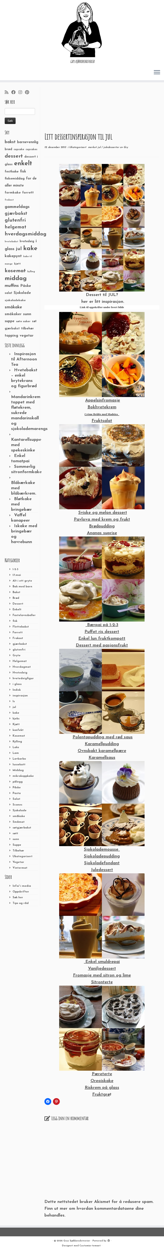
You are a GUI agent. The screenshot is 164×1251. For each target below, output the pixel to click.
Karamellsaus (102, 758)
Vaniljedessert (102, 968)
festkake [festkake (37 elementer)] (12, 171)
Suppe (17, 845)
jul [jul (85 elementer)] (19, 249)
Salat (16, 799)
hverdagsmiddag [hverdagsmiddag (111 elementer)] (25, 234)
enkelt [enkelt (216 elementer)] (23, 164)
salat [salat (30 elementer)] (8, 293)
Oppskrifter (21, 891)
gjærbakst (20, 644)
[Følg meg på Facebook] (14, 92)
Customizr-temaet (90, 1246)
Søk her (18, 897)
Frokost (18, 638)
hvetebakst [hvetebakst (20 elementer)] (11, 242)
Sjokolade (19, 810)
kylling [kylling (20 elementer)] (31, 271)
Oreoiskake (102, 1081)
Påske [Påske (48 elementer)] (25, 286)
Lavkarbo (19, 758)
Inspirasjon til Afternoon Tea (24, 359)
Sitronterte (102, 982)
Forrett (18, 632)
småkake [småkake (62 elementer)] (13, 307)
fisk (15, 621)
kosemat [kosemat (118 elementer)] (15, 270)
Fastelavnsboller (24, 615)
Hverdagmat (22, 667)
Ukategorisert (22, 856)
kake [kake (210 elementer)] (30, 248)
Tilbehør (18, 850)
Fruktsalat (102, 421)
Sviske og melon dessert (102, 513)
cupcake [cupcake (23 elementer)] (19, 149)
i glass (17, 684)
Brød (16, 598)
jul (14, 707)
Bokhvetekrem (102, 407)
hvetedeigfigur (23, 678)
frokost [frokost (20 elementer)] (9, 200)
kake (16, 713)
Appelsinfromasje (102, 400)
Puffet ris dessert (102, 632)
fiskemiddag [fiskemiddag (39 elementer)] (15, 178)
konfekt (18, 730)
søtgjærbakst (22, 827)
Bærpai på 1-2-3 (102, 625)
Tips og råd (21, 903)
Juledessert (102, 870)
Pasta (17, 793)
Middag (18, 770)
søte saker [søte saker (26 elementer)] (23, 321)
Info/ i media (22, 886)
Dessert (18, 603)
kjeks (16, 718)
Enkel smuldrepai (102, 962)
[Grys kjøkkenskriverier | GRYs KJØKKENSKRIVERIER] (82, 29)
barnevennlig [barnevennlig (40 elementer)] (27, 142)
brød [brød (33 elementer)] (8, 149)
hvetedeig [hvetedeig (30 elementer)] (27, 241)
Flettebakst (21, 626)
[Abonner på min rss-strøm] (8, 92)
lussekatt (19, 764)
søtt (15, 833)
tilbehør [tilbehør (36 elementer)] (27, 328)
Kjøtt (16, 724)
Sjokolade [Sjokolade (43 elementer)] (22, 293)
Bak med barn (22, 586)
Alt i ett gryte (22, 580)
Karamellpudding (102, 744)
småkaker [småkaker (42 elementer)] (13, 314)
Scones (17, 804)
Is (14, 701)
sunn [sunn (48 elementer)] (27, 314)
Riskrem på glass (102, 1088)
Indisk (17, 690)
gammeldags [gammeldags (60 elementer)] (17, 207)
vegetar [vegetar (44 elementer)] (27, 335)
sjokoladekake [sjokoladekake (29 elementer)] (15, 300)
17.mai (17, 575)
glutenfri (19, 649)
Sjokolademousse (102, 849)
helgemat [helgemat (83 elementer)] (15, 227)
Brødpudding (102, 526)
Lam (16, 753)
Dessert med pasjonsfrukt (102, 645)
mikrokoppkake (23, 776)
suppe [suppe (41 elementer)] (10, 321)
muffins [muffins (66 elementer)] (12, 286)
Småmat (19, 822)
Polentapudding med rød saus (103, 737)
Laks (16, 747)
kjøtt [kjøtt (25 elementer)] (17, 264)
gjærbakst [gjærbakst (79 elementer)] (16, 213)
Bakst (16, 592)
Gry (126, 147)
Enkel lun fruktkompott (101, 638)
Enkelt (17, 609)
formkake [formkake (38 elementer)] (13, 192)
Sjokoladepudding (102, 856)
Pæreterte (102, 1074)
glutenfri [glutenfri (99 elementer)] (15, 220)
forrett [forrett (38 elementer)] (28, 192)
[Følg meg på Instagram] (21, 92)
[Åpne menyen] (157, 72)
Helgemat (20, 661)
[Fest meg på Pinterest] (28, 92)
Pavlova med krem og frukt (102, 519)
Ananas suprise (102, 533)
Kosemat (19, 735)
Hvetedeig (20, 672)
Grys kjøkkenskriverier (76, 1241)
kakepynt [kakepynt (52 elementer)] (13, 256)
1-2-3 (15, 569)
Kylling (17, 741)
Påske (17, 787)
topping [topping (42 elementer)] (11, 335)
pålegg (18, 781)
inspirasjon (20, 695)
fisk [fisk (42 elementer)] (23, 171)
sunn (16, 839)
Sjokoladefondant (102, 863)
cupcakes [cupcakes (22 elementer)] (31, 149)
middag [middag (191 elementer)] (16, 279)
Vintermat (20, 868)
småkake (19, 816)
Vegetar (18, 862)
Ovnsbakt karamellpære (102, 751)
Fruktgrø (101, 1094)
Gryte (16, 655)
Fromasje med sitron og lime (102, 975)
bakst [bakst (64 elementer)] (10, 142)
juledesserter (111, 147)
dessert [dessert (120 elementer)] (14, 156)
